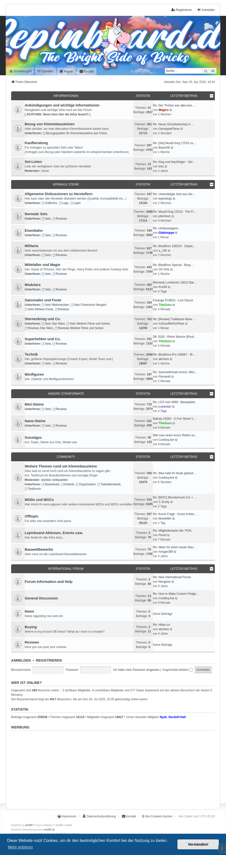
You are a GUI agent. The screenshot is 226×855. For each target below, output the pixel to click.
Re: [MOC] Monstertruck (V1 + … (175, 497)
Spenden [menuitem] (45, 71)
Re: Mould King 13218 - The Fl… (174, 211)
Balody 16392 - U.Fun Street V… (174, 418)
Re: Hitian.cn (161, 624)
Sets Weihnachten (55, 305)
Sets (46, 218)
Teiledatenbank (109, 484)
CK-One (164, 269)
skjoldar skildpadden (54, 480)
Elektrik (67, 484)
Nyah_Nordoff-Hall (173, 717)
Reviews (60, 218)
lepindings (165, 198)
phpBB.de (49, 829)
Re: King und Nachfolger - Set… (174, 162)
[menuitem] (66, 71)
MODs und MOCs (39, 500)
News (29, 611)
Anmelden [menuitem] (206, 10)
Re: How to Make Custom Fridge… (176, 594)
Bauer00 (164, 147)
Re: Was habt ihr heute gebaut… (174, 473)
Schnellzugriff (20, 71)
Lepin (75, 203)
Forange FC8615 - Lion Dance (173, 300)
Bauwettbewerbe (39, 549)
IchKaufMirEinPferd (171, 323)
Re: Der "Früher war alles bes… (174, 105)
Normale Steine (66, 184)
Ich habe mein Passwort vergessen (136, 670)
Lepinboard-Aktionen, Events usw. (54, 533)
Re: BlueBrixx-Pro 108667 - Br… (174, 354)
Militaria (31, 246)
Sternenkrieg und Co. (43, 319)
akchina (164, 359)
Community (66, 457)
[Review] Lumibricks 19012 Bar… (175, 282)
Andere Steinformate (66, 393)
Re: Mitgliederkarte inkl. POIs (172, 530)
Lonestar (165, 406)
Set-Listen (33, 162)
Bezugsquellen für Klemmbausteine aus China (75, 133)
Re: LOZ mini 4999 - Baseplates (174, 402)
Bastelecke (50, 484)
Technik (31, 354)
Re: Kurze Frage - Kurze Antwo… (175, 514)
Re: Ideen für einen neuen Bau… (174, 547)
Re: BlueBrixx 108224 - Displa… (174, 246)
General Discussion (41, 598)
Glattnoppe (166, 232)
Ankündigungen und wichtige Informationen (62, 105)
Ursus (45, 171)
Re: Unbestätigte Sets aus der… (174, 194)
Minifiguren (34, 374)
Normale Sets (36, 214)
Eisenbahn (34, 231)
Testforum (33, 489)
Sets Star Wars (53, 323)
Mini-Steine (34, 404)
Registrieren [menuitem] (181, 10)
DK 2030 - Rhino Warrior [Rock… (175, 336)
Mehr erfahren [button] (20, 847)
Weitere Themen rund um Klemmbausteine (61, 466)
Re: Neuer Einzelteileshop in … (173, 124)
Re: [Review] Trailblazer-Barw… (174, 319)
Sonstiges (33, 438)
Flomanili (164, 376)
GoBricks (49, 203)
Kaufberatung (36, 143)
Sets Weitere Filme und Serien (88, 323)
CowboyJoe (166, 439)
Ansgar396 (166, 551)
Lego (64, 203)
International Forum (66, 568)
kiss (161, 166)
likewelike (165, 518)
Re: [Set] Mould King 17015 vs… (174, 143)
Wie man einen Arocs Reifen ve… (175, 435)
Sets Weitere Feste (39, 309)
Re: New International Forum (172, 577)
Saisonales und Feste (43, 300)
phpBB (28, 825)
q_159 (163, 250)
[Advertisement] (113, 767)
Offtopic (31, 516)
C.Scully (164, 502)
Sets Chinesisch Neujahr (88, 305)
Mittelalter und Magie (42, 265)
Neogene (165, 581)
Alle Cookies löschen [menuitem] (157, 816)
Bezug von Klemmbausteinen (50, 124)
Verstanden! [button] (198, 844)
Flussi (162, 535)
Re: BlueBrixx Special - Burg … (173, 265)
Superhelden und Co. (43, 339)
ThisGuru (165, 305)
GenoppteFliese (169, 128)
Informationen (66, 96)
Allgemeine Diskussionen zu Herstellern (59, 194)
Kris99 (163, 287)
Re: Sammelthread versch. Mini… (175, 372)
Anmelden (21, 660)
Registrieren (49, 660)
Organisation (86, 484)
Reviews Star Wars (39, 328)
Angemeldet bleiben (177, 670)
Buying (31, 627)
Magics (164, 110)
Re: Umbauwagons (165, 228)
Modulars (33, 285)
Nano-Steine (35, 421)
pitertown (165, 216)
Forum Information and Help (49, 582)
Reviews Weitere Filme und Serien (79, 328)
